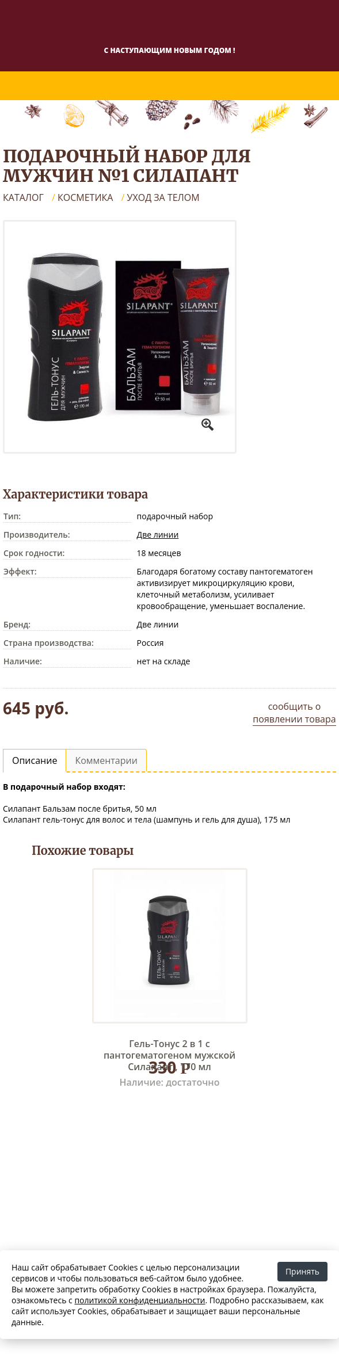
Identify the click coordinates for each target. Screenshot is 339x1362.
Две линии (158, 534)
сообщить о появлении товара (294, 712)
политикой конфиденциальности (139, 1300)
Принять (302, 1271)
